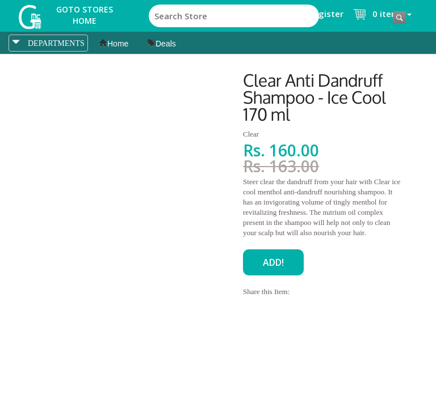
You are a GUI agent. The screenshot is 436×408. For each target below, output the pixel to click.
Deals (162, 43)
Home (113, 43)
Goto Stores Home (84, 15)
